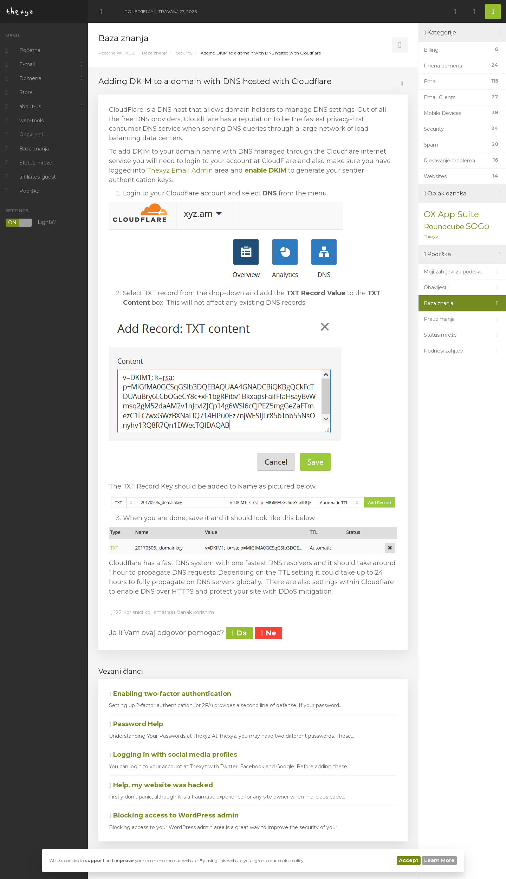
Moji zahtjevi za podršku (462, 271)
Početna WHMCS (116, 53)
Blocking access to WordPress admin (174, 815)
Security (184, 53)
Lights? (30, 222)
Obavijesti (462, 287)
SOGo (477, 226)
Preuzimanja (462, 319)
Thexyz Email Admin (180, 170)
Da (239, 633)
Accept (409, 860)
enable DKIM (265, 170)
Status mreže (462, 335)
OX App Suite (451, 214)
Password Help (136, 724)
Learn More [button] (439, 860)
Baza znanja (155, 53)
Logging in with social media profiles (173, 754)
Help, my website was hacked (161, 785)
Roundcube (444, 226)
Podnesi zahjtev (462, 351)
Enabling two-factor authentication (170, 694)
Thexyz (431, 236)
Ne (268, 633)
